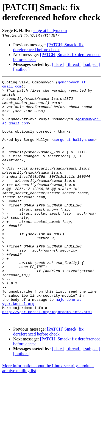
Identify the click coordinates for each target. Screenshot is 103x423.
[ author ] (21, 69)
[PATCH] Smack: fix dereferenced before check (48, 47)
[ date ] (58, 64)
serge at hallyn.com (50, 30)
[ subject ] (91, 64)
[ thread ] (73, 64)
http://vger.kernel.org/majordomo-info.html (47, 358)
